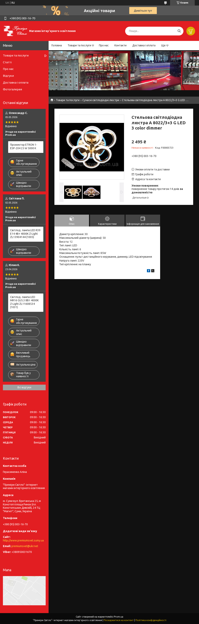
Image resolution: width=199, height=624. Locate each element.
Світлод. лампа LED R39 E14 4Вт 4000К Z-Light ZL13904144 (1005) (25, 234)
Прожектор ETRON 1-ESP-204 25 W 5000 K (23, 146)
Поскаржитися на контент (119, 620)
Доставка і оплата (143, 45)
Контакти (120, 45)
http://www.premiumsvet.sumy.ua (23, 540)
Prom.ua (118, 616)
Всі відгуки (24, 387)
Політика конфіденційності (150, 620)
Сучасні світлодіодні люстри (100, 100)
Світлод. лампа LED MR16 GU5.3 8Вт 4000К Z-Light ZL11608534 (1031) (24, 302)
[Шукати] (179, 31)
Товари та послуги (79, 45)
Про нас (104, 45)
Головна (56, 45)
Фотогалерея (12, 89)
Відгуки (8, 75)
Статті (7, 62)
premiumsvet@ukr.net (24, 546)
